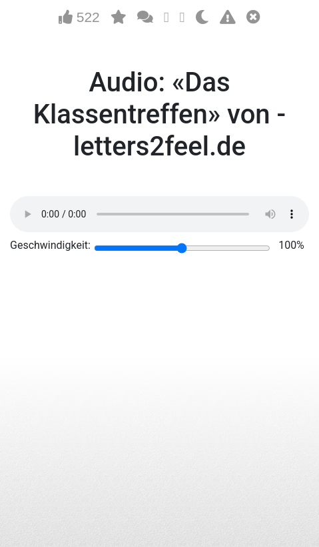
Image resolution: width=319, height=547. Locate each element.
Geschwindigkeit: (50, 245)
